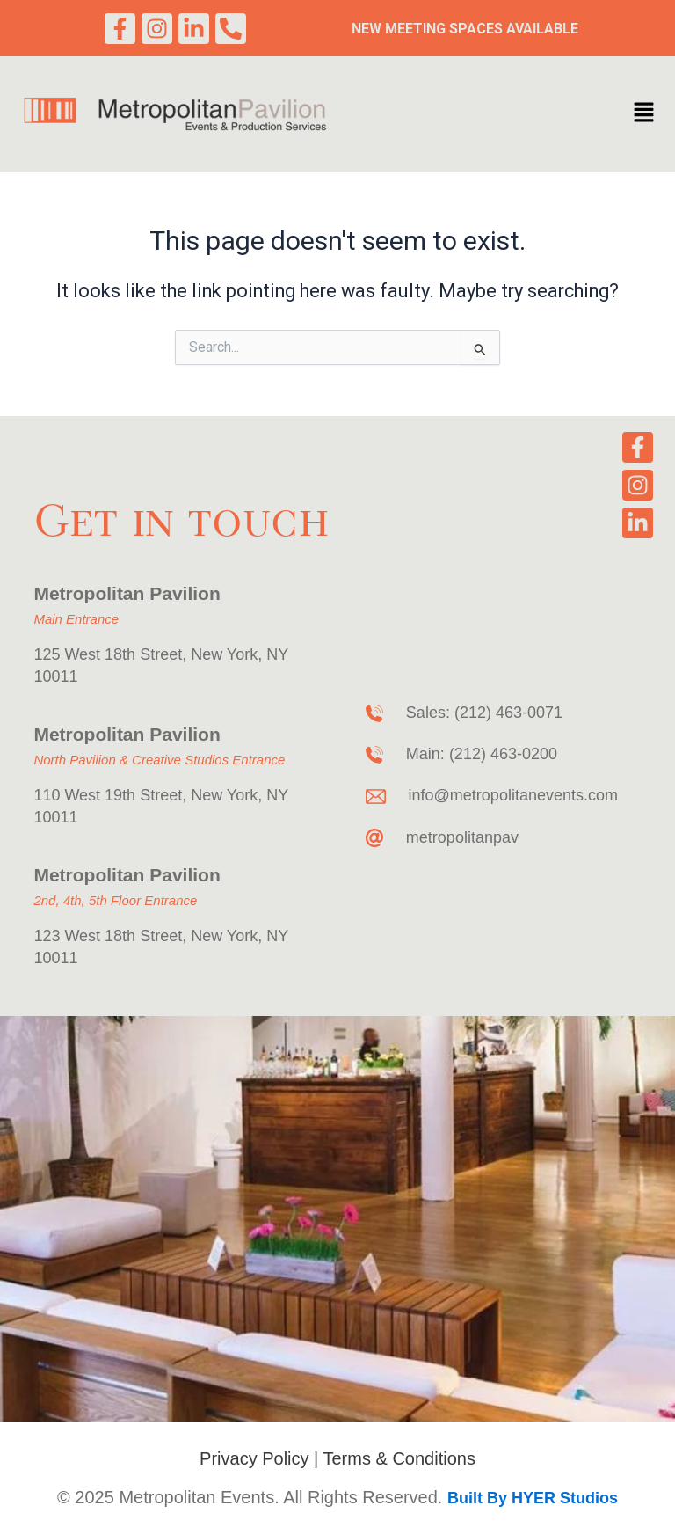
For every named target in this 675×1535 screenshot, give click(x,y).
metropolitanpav (462, 837)
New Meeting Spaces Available (465, 28)
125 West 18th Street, (112, 654)
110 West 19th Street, (109, 795)
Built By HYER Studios (532, 1498)
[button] (643, 114)
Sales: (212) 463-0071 (484, 712)
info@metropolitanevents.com (513, 795)
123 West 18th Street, (112, 936)
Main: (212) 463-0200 (481, 754)
